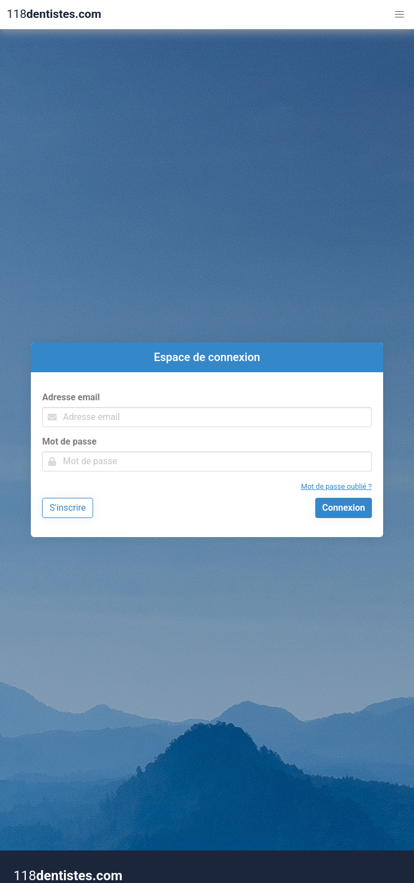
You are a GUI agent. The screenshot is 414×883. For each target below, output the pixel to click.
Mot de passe (69, 441)
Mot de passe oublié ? (336, 486)
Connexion (343, 507)
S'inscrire (67, 507)
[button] (399, 14)
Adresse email (71, 397)
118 (54, 14)
